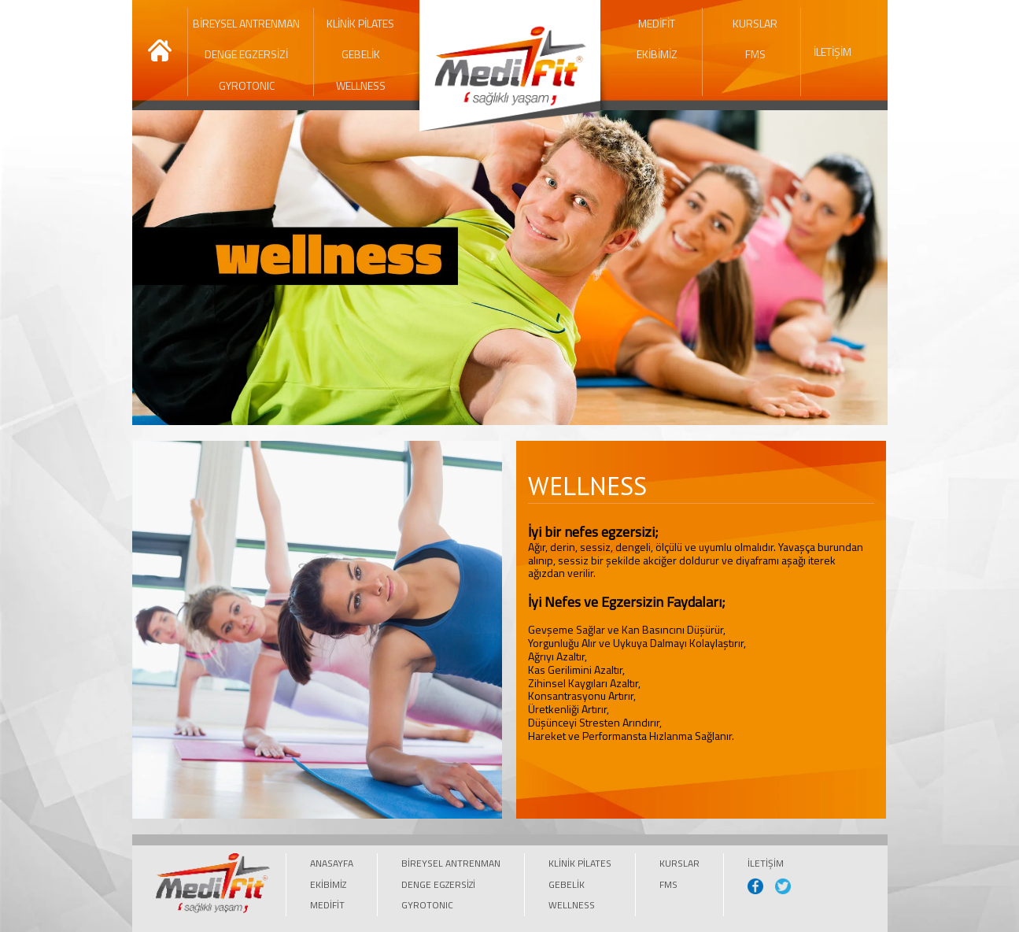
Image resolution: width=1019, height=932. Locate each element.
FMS (755, 54)
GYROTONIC (247, 85)
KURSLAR (755, 23)
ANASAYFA (331, 863)
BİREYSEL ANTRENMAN (246, 23)
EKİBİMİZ (657, 54)
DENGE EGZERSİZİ (246, 54)
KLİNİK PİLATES (360, 23)
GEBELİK (361, 54)
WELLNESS (361, 85)
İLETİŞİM (832, 51)
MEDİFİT (656, 23)
